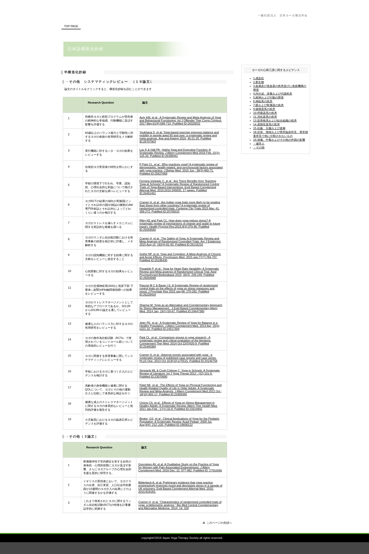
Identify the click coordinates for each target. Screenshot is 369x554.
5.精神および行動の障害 (268, 97)
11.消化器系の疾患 (265, 116)
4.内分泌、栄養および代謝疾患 (272, 93)
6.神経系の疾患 (262, 101)
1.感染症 (258, 78)
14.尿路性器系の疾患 (266, 124)
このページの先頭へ (219, 522)
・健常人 (258, 143)
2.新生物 (258, 82)
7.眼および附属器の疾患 (268, 105)
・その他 (258, 147)
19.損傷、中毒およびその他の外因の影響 (279, 139)
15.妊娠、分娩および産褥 (269, 128)
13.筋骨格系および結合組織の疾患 (275, 120)
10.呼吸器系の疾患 (265, 112)
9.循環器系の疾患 (264, 108)
